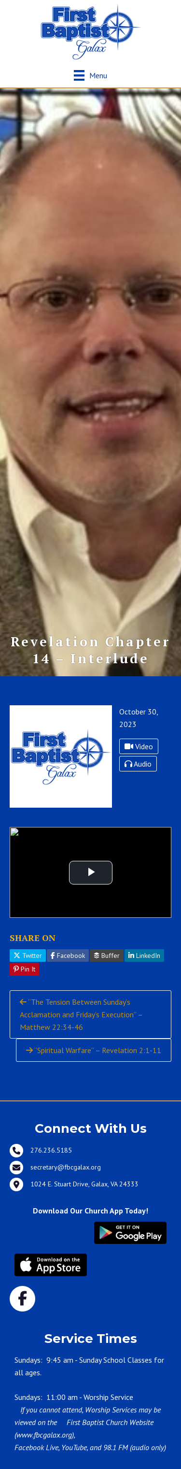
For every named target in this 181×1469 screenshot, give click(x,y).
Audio (138, 764)
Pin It (24, 969)
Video (139, 746)
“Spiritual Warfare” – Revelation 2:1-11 (93, 1050)
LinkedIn (144, 955)
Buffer (107, 955)
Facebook (68, 955)
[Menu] (90, 75)
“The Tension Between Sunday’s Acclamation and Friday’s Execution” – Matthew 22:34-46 (81, 1014)
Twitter (28, 955)
